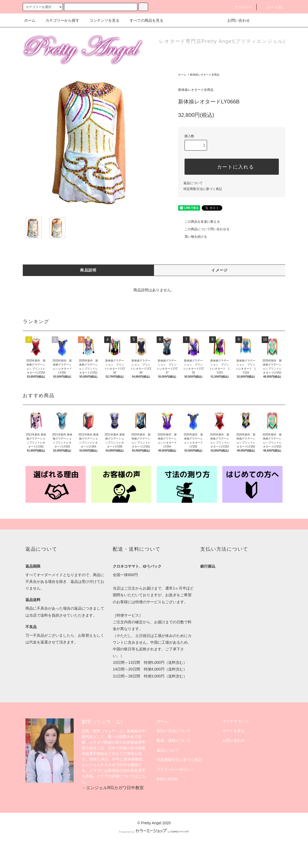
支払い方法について (173, 731)
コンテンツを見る (101, 20)
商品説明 (88, 270)
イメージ (219, 270)
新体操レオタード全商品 (204, 74)
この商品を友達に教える (199, 221)
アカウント (240, 7)
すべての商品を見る (143, 20)
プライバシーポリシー (175, 769)
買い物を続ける (192, 236)
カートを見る (233, 731)
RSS (160, 779)
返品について (193, 183)
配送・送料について (173, 740)
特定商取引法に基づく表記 (202, 189)
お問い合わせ (235, 20)
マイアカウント (235, 721)
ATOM (172, 779)
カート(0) (272, 7)
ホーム (29, 20)
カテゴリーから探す (59, 20)
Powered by (154, 831)
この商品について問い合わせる (204, 229)
